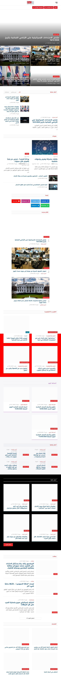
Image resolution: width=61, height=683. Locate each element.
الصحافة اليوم (52, 383)
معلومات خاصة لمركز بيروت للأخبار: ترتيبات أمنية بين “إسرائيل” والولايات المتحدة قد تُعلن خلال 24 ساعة (16, 79)
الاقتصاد (54, 624)
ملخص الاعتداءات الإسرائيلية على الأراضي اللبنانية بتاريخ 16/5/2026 (32, 38)
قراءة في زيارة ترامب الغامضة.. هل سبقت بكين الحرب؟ (44, 537)
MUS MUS (26, 83)
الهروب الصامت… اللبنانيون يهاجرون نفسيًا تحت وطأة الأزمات (30, 176)
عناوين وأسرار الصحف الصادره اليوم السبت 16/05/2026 (45, 408)
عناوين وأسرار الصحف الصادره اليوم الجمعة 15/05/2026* (45, 436)
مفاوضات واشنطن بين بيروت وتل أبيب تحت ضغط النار (17, 537)
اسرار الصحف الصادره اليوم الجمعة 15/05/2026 (18, 408)
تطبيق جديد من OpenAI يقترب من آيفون (16, 369)
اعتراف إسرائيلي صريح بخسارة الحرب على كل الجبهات (19, 603)
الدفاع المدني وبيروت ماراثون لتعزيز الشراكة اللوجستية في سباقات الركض (40, 467)
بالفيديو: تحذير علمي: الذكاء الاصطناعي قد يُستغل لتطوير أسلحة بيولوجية (46, 369)
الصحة (27, 332)
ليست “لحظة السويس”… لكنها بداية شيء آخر (19, 585)
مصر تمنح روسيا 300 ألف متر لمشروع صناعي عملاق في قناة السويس (17, 648)
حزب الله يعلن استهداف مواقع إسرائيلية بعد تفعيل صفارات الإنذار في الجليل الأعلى (11, 120)
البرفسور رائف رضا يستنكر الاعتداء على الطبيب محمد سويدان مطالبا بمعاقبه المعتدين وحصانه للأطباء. (20, 566)
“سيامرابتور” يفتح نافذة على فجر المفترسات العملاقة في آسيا (45, 339)
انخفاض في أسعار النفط (51, 672)
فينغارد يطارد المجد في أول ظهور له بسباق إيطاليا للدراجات (10, 467)
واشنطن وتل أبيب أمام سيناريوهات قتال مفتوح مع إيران (17, 507)
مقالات (54, 556)
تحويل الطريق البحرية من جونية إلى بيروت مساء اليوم (47, 60)
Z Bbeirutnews (22, 164)
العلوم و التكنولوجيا (50, 312)
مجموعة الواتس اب (38, 7)
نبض (56, 7)
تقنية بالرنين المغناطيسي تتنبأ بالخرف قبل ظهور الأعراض (31, 185)
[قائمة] (56, 2)
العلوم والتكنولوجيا (52, 332)
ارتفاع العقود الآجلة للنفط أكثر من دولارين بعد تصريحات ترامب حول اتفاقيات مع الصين (46, 648)
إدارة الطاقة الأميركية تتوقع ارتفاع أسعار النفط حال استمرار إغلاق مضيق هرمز (17, 673)
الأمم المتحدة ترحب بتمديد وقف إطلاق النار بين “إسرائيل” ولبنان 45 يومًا (46, 80)
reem (58, 43)
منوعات (54, 136)
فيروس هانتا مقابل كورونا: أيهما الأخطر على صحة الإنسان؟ (17, 339)
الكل (19, 92)
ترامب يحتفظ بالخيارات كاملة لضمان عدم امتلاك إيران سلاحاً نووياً (17, 60)
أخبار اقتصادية (54, 644)
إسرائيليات (7, 92)
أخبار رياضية (53, 445)
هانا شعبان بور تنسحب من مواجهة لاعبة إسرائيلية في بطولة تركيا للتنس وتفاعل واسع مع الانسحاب (39, 455)
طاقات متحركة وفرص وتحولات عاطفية (46, 160)
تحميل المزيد (30, 618)
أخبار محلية (56, 34)
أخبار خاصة (26, 74)
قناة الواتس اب (49, 7)
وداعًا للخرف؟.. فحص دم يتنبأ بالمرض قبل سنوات (18, 160)
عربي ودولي (25, 56)
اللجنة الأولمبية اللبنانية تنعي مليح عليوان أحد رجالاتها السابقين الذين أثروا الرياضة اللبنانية (11, 455)
